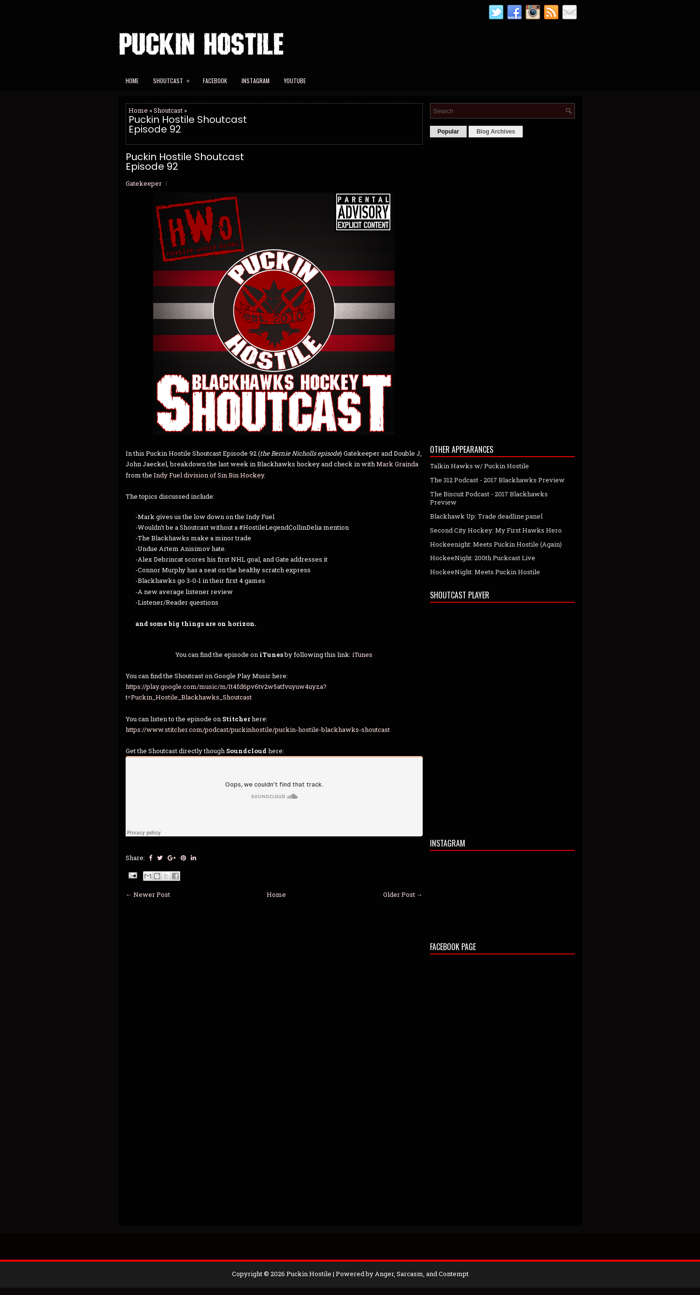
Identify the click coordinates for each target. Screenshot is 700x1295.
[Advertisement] (502, 288)
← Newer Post (148, 894)
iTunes (362, 654)
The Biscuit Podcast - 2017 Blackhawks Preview (489, 498)
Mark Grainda (397, 464)
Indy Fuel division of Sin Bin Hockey (209, 475)
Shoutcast (174, 78)
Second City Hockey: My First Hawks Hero (496, 530)
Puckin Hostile (308, 1273)
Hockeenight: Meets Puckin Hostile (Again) (496, 544)
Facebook (215, 80)
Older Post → (403, 894)
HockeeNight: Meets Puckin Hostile (485, 571)
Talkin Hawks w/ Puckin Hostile (479, 465)
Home (132, 80)
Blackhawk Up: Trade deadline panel (486, 516)
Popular (448, 131)
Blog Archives (495, 131)
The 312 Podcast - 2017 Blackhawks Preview (497, 480)
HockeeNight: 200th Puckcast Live (482, 557)
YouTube (295, 80)
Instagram (256, 80)
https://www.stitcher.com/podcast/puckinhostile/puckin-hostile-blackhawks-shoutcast (258, 729)
